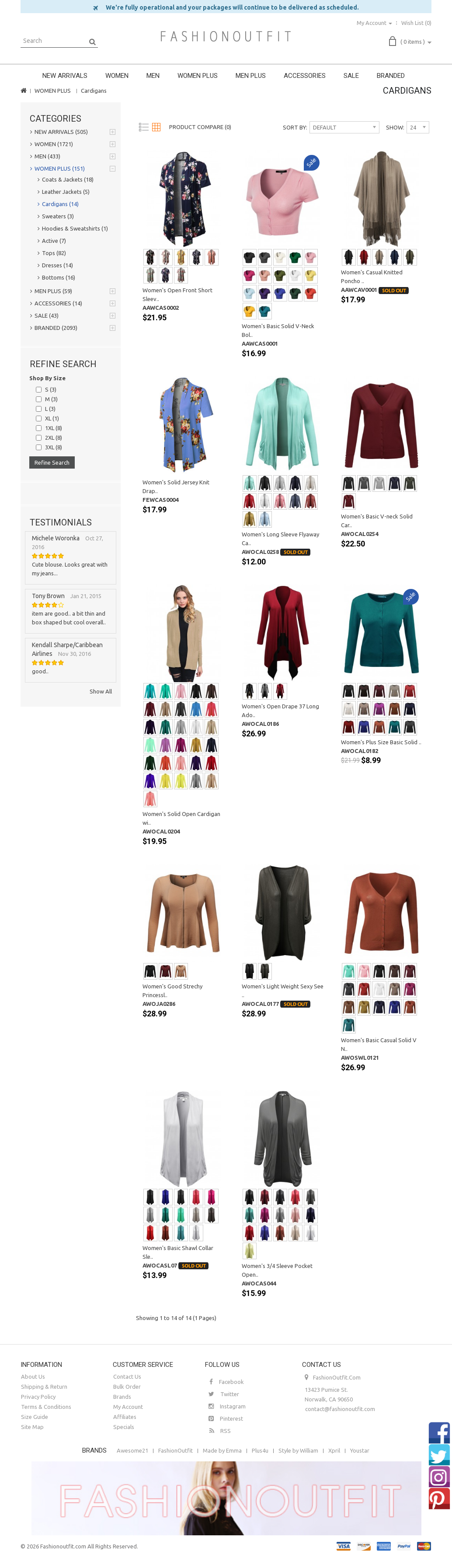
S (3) (50, 389)
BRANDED (391, 76)
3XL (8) (53, 447)
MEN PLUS (251, 76)
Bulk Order (127, 1386)
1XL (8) (53, 428)
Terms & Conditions (46, 1407)
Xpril (334, 1450)
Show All (101, 691)
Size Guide (34, 1417)
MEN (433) (45, 156)
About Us (33, 1376)
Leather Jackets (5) (64, 192)
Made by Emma (222, 1450)
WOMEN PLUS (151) (57, 168)
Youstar (359, 1450)
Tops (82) (52, 253)
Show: (395, 127)
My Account (128, 1407)
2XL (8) (53, 437)
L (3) (50, 409)
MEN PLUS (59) (51, 291)
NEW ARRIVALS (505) (59, 132)
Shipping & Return (44, 1386)
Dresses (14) (55, 265)
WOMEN (117, 76)
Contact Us (127, 1376)
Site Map (32, 1427)
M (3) (51, 399)
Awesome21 (132, 1450)
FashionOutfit (175, 1450)
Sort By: (295, 127)
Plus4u (260, 1450)
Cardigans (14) (58, 204)
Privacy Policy (38, 1397)
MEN (153, 76)
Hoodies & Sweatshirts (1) (73, 228)
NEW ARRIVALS (64, 76)
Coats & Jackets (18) (66, 179)
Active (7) (52, 241)
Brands (122, 1397)
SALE (351, 76)
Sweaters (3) (56, 216)
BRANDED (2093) (53, 328)
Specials (123, 1427)
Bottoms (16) (56, 277)
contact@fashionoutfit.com (340, 1409)
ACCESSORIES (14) (56, 303)
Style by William (298, 1450)
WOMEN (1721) (51, 144)
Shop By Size (47, 378)
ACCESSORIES (305, 76)
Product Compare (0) (200, 127)
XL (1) (52, 418)
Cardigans (94, 91)
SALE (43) (44, 315)
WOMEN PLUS (197, 76)
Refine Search (52, 462)
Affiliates (124, 1417)
